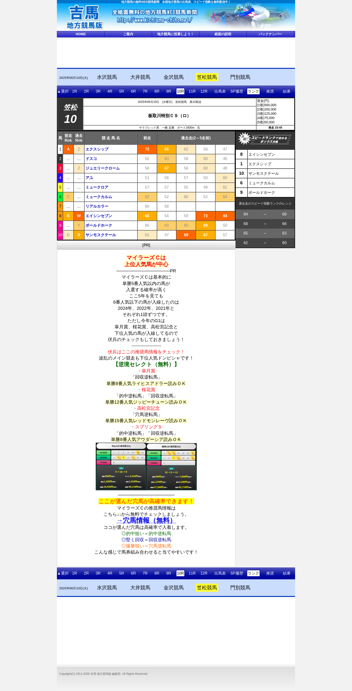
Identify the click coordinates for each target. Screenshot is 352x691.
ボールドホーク (98, 225)
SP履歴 (236, 91)
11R (192, 91)
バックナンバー (270, 34)
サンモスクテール (100, 235)
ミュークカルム (98, 197)
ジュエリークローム (102, 168)
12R (204, 91)
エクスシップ (96, 149)
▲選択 (63, 91)
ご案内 (128, 34)
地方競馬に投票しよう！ (175, 34)
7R (145, 91)
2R (86, 91)
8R (157, 91)
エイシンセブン (98, 216)
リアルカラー (96, 206)
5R (121, 91)
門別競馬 (240, 77)
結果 (287, 91)
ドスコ (91, 159)
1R (74, 91)
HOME (81, 34)
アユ (89, 178)
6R (133, 91)
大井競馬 (140, 77)
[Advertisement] (176, 53)
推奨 (270, 91)
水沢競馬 (107, 77)
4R (109, 91)
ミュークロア (96, 187)
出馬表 (220, 91)
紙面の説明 (223, 34)
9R (168, 91)
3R (98, 91)
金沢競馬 (174, 77)
